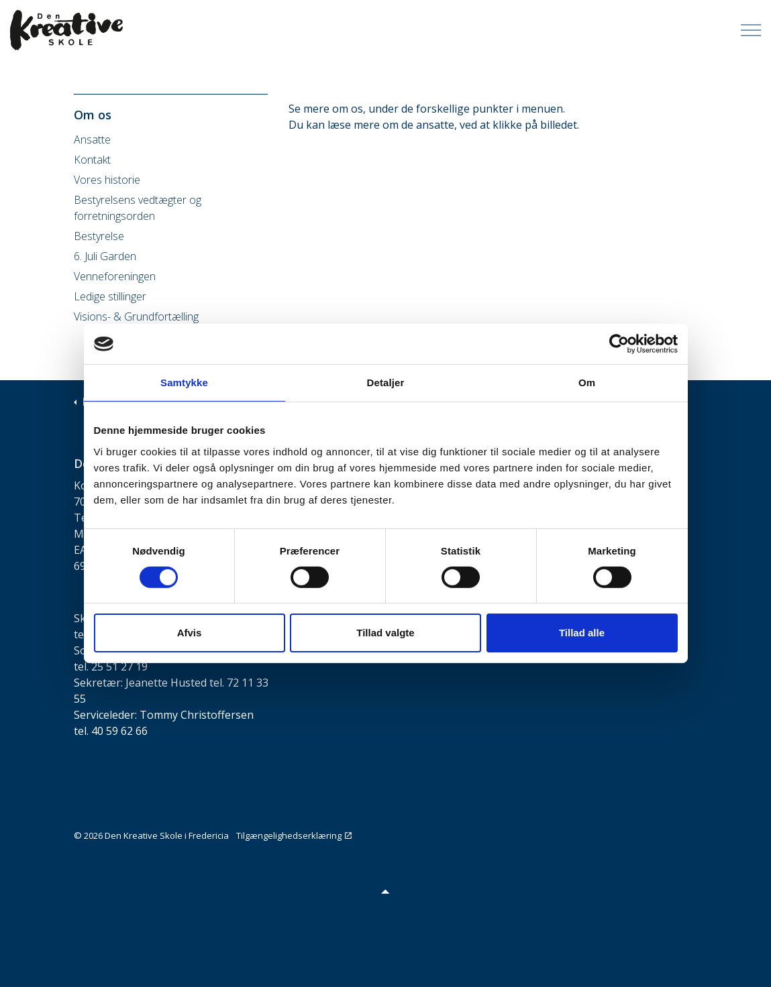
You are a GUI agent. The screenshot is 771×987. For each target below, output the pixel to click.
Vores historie (107, 179)
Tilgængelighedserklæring (294, 835)
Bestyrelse (99, 236)
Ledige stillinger (110, 296)
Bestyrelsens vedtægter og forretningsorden (137, 207)
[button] (386, 891)
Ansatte (92, 139)
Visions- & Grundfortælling (136, 316)
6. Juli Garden (105, 256)
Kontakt (92, 159)
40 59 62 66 (119, 730)
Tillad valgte (385, 632)
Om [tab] (586, 382)
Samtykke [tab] (184, 382)
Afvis (189, 632)
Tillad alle (582, 632)
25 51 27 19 (119, 666)
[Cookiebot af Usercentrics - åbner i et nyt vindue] (619, 344)
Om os (92, 115)
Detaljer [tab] (386, 382)
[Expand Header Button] (751, 30)
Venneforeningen (115, 276)
